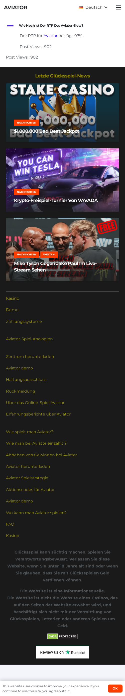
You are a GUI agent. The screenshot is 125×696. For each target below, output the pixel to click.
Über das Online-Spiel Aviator (35, 402)
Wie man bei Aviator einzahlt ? (36, 443)
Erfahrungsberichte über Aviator (38, 414)
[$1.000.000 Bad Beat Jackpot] (62, 112)
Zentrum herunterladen (30, 356)
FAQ (10, 524)
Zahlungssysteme (24, 321)
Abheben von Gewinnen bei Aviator (41, 455)
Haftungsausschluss (26, 379)
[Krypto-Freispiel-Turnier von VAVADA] (62, 180)
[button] (93, 7)
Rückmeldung (20, 391)
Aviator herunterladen (28, 466)
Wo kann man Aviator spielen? (36, 512)
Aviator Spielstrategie (27, 478)
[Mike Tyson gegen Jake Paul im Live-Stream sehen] (62, 249)
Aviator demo (19, 368)
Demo (12, 309)
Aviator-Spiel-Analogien (29, 339)
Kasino (12, 298)
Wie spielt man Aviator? (29, 431)
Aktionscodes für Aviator (30, 489)
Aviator (50, 35)
